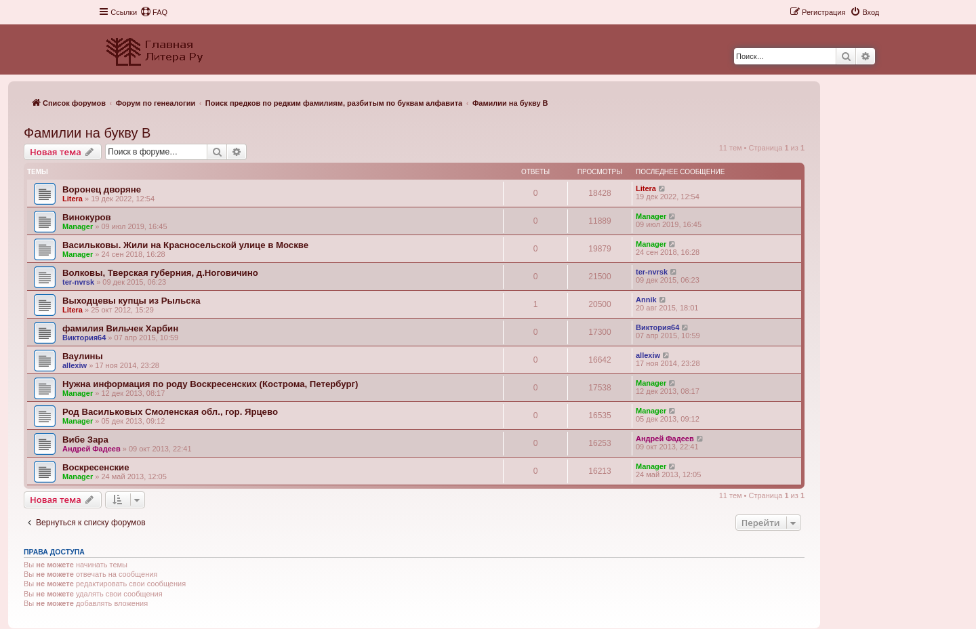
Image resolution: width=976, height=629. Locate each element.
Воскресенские (95, 467)
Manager (77, 226)
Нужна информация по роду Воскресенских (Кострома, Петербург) (210, 384)
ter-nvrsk (78, 282)
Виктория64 (84, 337)
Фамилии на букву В (87, 132)
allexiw (74, 365)
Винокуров (86, 217)
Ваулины (82, 356)
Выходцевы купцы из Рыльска (131, 301)
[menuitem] (153, 12)
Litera (72, 199)
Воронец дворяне (101, 189)
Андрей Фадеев (91, 449)
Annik (646, 300)
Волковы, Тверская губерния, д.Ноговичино (160, 273)
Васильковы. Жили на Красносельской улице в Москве (185, 245)
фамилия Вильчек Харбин (120, 328)
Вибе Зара (85, 439)
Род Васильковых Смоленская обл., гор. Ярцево (170, 412)
